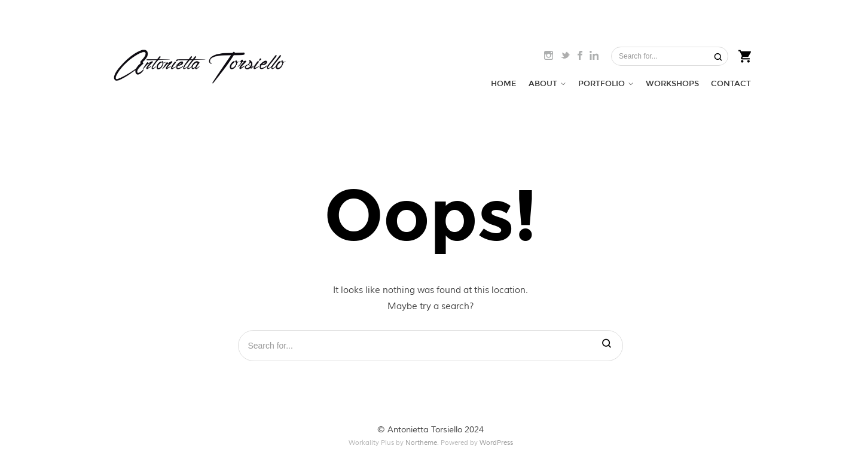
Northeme (421, 442)
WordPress (496, 442)
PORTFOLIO (601, 83)
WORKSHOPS (672, 83)
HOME (504, 83)
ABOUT (543, 83)
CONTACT (731, 83)
